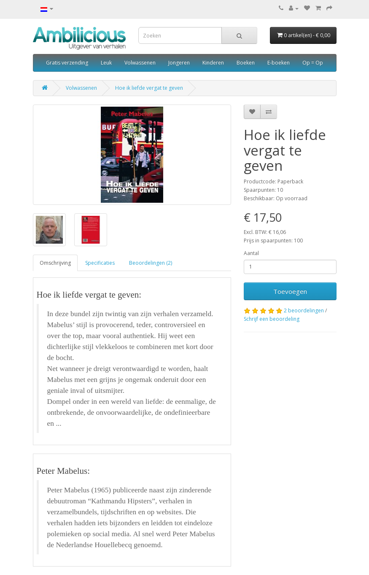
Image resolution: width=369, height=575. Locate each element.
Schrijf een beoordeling (271, 318)
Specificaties (100, 262)
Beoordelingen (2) (150, 262)
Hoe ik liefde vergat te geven (149, 87)
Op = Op (312, 62)
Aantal (251, 253)
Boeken (246, 62)
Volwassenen (140, 62)
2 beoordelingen (304, 310)
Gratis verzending (67, 62)
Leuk (106, 62)
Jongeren (179, 62)
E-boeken (278, 62)
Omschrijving (55, 262)
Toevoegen (290, 291)
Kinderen (213, 62)
